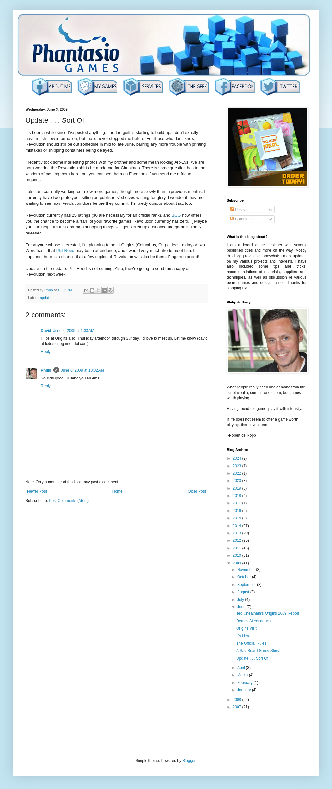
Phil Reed (65, 250)
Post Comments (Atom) (69, 500)
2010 (237, 555)
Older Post (197, 491)
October (244, 577)
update (45, 298)
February (245, 682)
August (243, 592)
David (46, 330)
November (246, 569)
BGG (176, 215)
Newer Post (37, 491)
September (247, 584)
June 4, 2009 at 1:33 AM (73, 330)
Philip (46, 370)
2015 (237, 518)
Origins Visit (246, 628)
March (243, 675)
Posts (237, 209)
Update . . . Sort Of (252, 658)
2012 (237, 540)
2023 (237, 466)
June (241, 607)
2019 (237, 488)
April (241, 667)
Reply (46, 351)
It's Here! (244, 636)
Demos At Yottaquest (254, 621)
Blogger (188, 760)
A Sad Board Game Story (257, 650)
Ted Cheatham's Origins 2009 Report (267, 613)
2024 (237, 458)
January (244, 690)
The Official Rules (251, 643)
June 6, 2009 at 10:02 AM (82, 370)
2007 (237, 707)
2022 (237, 473)
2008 (237, 699)
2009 (237, 563)
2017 (237, 503)
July (241, 599)
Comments (241, 219)
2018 (237, 496)
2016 (237, 511)
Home (117, 491)
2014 (237, 526)
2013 (237, 533)
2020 (237, 481)
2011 (237, 548)
